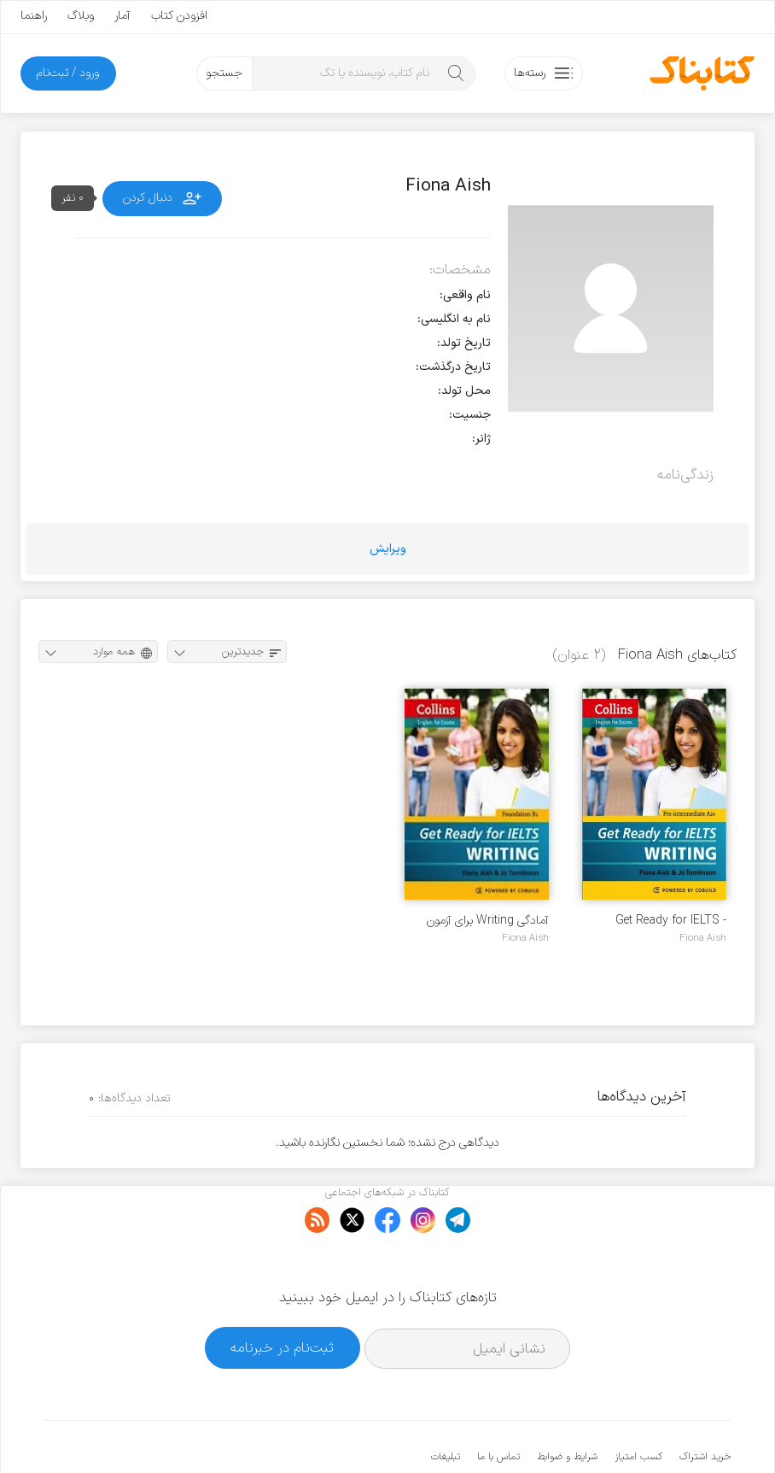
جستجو (224, 73)
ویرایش (388, 549)
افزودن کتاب (179, 16)
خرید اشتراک (705, 1404)
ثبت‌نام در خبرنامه (282, 1295)
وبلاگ (80, 16)
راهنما (33, 16)
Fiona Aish (702, 938)
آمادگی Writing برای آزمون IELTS (488, 921)
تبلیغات (445, 1404)
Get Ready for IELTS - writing (670, 921)
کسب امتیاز (638, 1404)
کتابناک (640, 1432)
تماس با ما (498, 1404)
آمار (122, 16)
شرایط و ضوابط (567, 1404)
